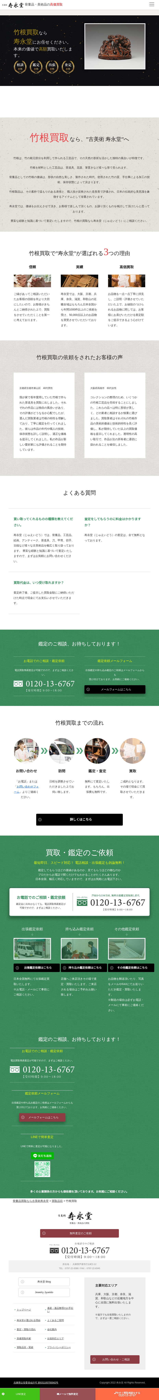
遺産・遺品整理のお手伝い (60, 1310)
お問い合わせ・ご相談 (116, 1359)
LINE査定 (21, 1394)
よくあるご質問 (55, 1320)
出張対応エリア (55, 1338)
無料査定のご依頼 (81, 1233)
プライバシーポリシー (59, 1347)
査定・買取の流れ (26, 1329)
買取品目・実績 (25, 1347)
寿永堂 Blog (44, 1281)
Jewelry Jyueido (44, 1292)
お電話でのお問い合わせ (79, 1250)
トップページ (24, 1309)
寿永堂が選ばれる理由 (28, 1320)
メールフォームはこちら (116, 689)
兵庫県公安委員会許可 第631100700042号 (36, 1382)
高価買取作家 (24, 1338)
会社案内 (52, 1329)
